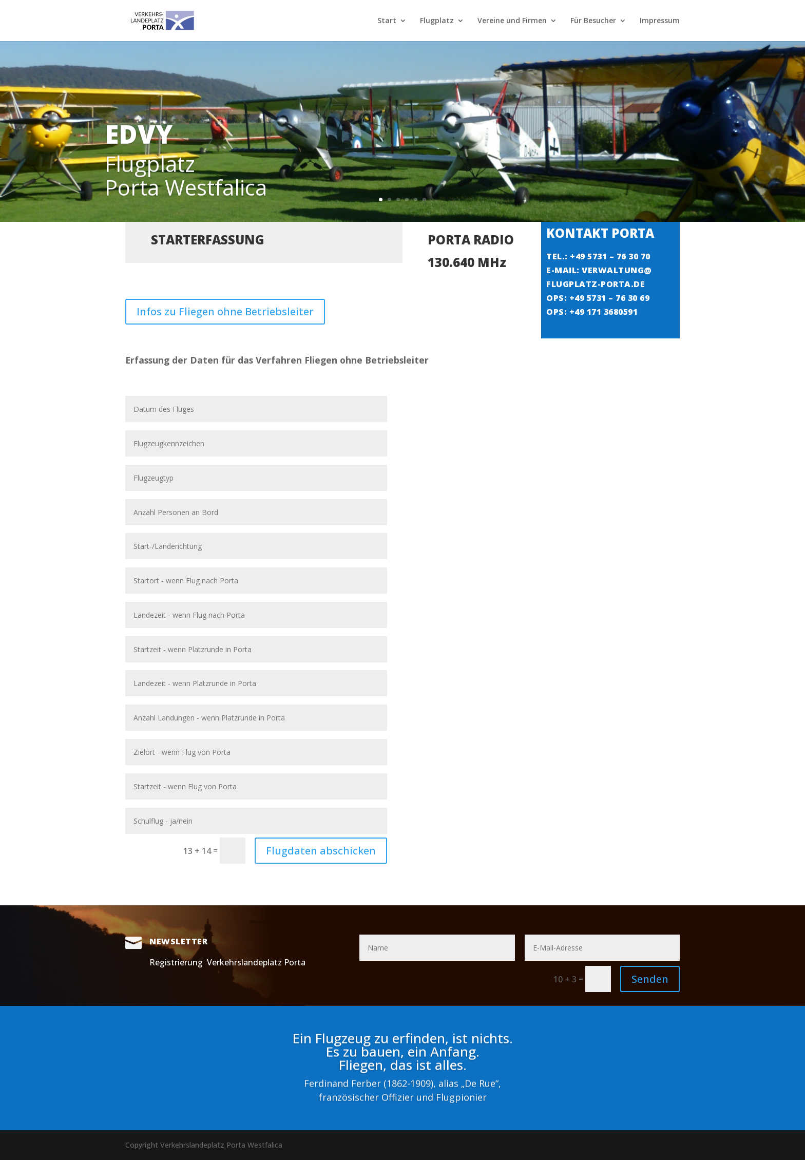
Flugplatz (437, 21)
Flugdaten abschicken (321, 851)
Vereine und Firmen (512, 21)
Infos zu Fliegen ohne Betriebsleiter (225, 302)
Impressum (660, 21)
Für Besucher (593, 21)
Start (386, 21)
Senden (649, 979)
